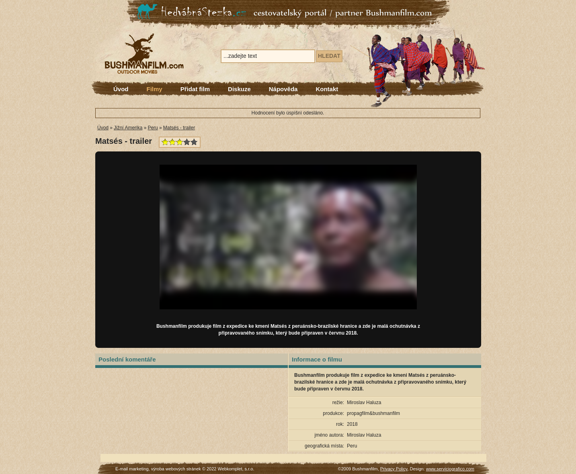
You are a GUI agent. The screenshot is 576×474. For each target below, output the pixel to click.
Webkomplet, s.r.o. (236, 468)
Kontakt (327, 89)
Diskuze (239, 89)
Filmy (154, 89)
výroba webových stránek (176, 468)
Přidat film (195, 89)
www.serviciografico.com (450, 468)
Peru (153, 128)
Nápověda (283, 89)
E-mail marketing (132, 468)
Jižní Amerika (128, 128)
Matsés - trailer (179, 128)
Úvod (121, 89)
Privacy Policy (394, 468)
